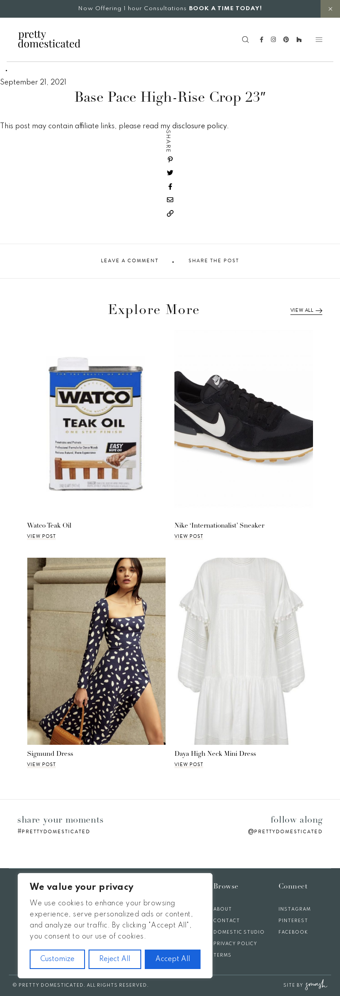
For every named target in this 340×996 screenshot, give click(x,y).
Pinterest (293, 921)
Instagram (294, 909)
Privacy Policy (235, 944)
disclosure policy (199, 126)
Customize (57, 959)
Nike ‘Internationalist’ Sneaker (219, 526)
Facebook (293, 932)
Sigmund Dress (50, 754)
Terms (222, 955)
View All (306, 310)
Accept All (172, 959)
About (222, 909)
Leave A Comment (129, 260)
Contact (226, 921)
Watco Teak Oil (49, 526)
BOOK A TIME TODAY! (225, 8)
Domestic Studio (239, 932)
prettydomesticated (56, 831)
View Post (41, 536)
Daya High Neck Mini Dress (215, 754)
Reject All (114, 959)
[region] (115, 925)
